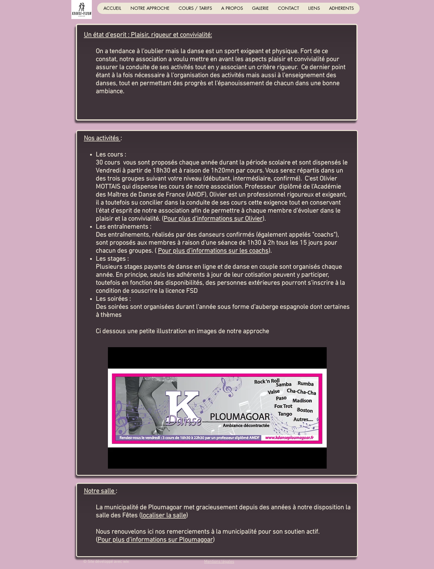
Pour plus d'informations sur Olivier (212, 219)
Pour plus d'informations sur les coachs (213, 251)
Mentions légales (219, 561)
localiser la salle (163, 516)
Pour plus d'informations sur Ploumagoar (155, 540)
